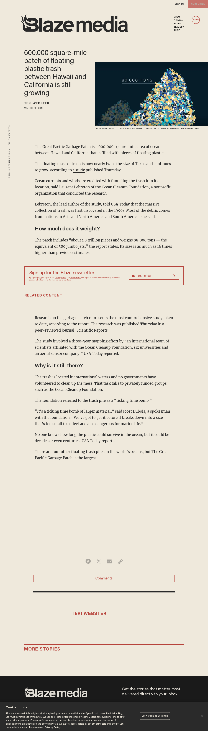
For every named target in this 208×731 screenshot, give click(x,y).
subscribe (197, 4)
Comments (104, 579)
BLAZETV (179, 27)
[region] (104, 716)
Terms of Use (75, 278)
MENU (196, 20)
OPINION (178, 20)
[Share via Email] (110, 561)
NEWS (177, 17)
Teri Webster (38, 104)
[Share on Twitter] (98, 561)
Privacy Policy (60, 278)
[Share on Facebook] (87, 561)
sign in (179, 4)
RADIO (177, 24)
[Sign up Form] (154, 275)
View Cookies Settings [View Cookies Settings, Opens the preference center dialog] (155, 716)
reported (111, 353)
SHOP (177, 30)
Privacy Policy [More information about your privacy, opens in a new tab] (53, 727)
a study (79, 170)
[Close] (202, 716)
